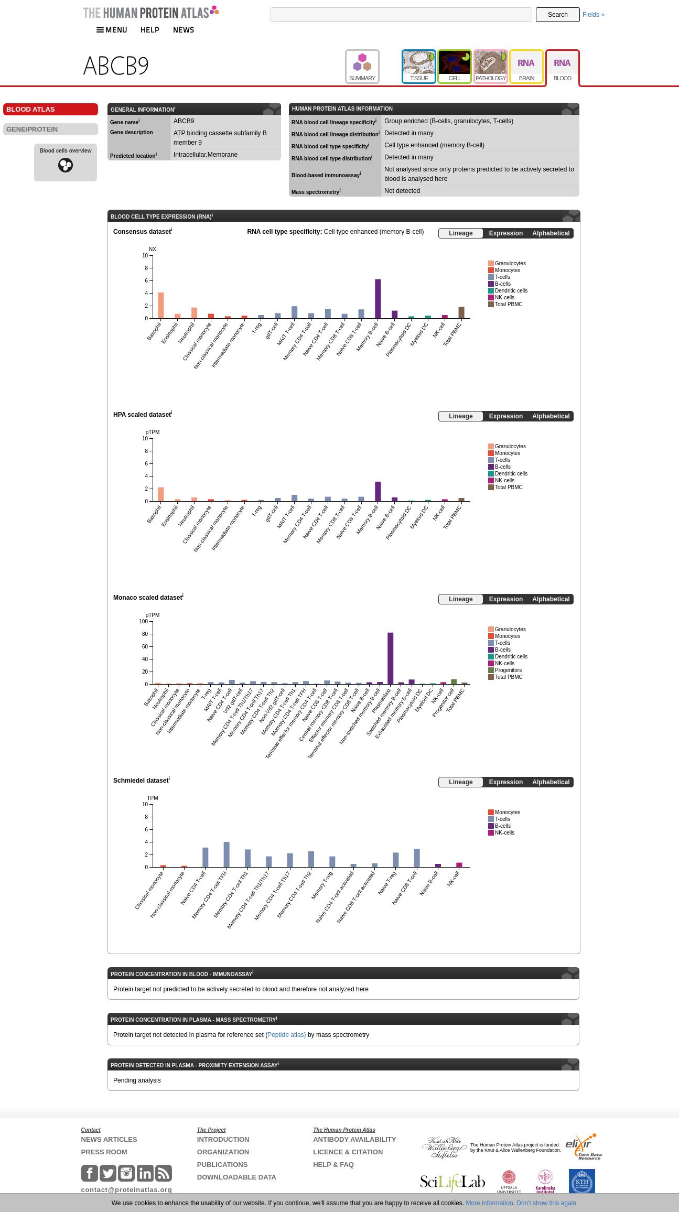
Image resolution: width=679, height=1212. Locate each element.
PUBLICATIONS (222, 1164)
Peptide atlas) (286, 1034)
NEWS (184, 29)
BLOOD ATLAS (30, 109)
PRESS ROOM (104, 1152)
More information (489, 1203)
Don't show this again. (547, 1203)
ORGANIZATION (223, 1152)
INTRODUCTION (223, 1139)
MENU (111, 29)
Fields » (594, 14)
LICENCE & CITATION (348, 1152)
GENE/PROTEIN (32, 129)
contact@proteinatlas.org (127, 1190)
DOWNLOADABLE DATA (236, 1177)
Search (558, 14)
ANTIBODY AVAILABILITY (354, 1139)
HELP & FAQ (333, 1164)
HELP (150, 29)
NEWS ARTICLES (109, 1139)
